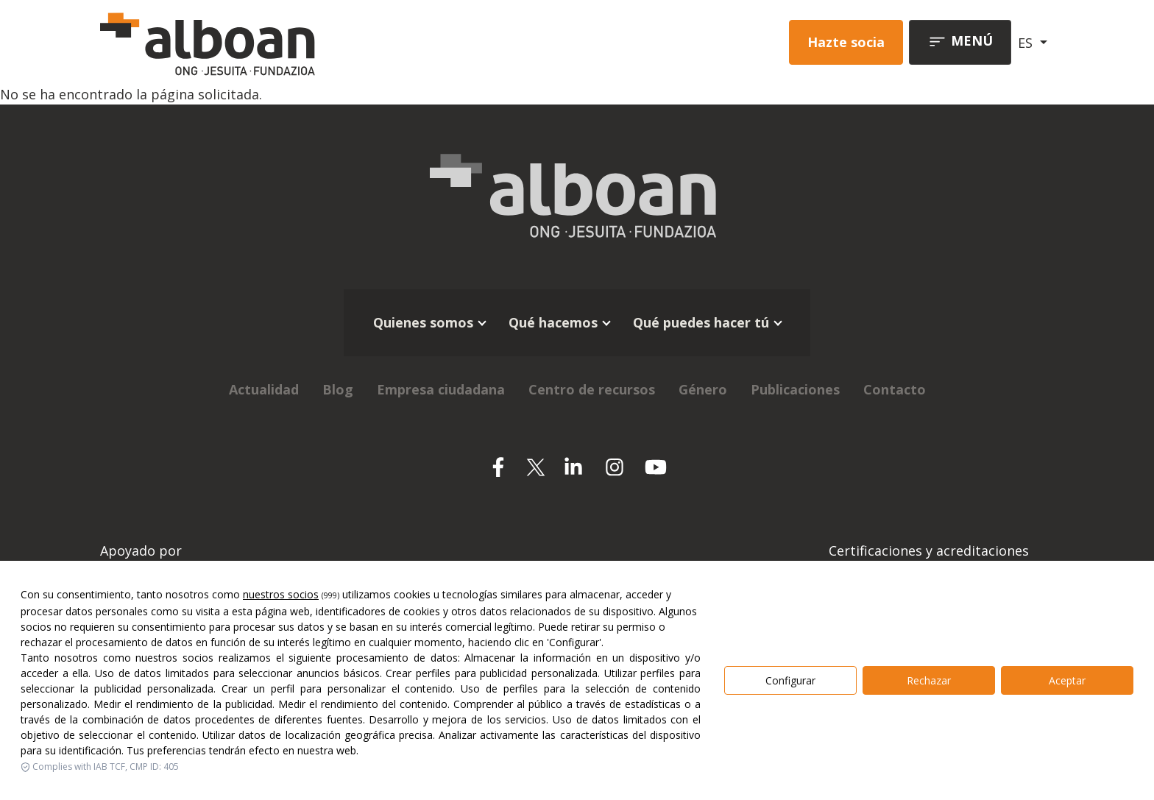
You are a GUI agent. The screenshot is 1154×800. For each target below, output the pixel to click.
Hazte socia (846, 42)
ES (1027, 43)
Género (703, 389)
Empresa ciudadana (441, 389)
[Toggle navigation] (960, 42)
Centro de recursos (591, 389)
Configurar (790, 680)
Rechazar (929, 680)
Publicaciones (795, 389)
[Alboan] (285, 42)
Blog (337, 389)
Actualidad (264, 389)
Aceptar (1067, 680)
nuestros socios (281, 594)
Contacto (894, 389)
